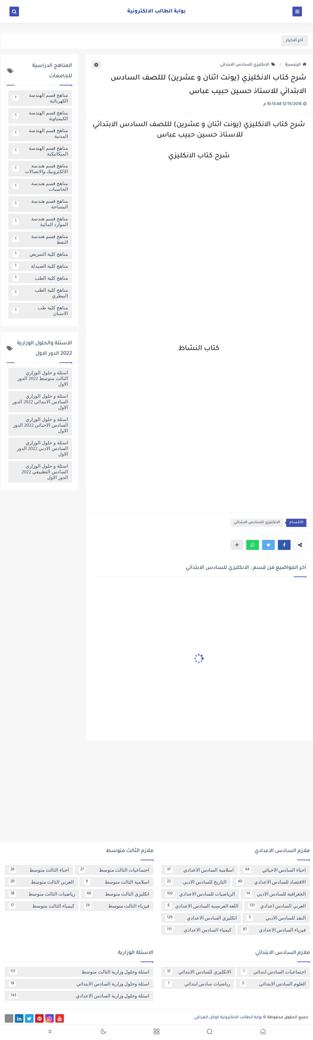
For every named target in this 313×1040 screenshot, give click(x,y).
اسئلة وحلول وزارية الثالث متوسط (79, 972)
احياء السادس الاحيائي (274, 870)
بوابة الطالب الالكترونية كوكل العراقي (228, 1017)
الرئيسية (295, 65)
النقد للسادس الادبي (276, 918)
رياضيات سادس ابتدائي (197, 984)
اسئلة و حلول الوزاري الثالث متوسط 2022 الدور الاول (42, 378)
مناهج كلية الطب (40, 278)
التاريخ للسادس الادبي (195, 882)
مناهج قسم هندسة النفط (40, 239)
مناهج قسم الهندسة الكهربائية (40, 98)
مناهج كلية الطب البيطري (40, 293)
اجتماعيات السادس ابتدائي (273, 972)
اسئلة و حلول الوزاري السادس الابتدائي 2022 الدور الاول (40, 402)
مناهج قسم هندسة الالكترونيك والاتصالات (40, 168)
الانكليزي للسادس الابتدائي (247, 65)
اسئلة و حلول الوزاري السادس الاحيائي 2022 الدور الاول (40, 425)
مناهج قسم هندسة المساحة (40, 204)
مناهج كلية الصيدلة (40, 266)
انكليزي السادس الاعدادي (201, 918)
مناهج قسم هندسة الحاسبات (40, 186)
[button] (284, 545)
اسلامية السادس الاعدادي (199, 870)
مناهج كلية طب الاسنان (40, 310)
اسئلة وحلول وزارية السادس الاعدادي (79, 996)
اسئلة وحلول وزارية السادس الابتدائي (79, 984)
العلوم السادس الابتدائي (273, 984)
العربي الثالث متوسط (41, 882)
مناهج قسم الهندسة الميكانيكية (40, 151)
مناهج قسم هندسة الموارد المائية (40, 221)
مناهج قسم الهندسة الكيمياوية (40, 115)
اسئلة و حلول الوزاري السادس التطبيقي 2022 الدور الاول (44, 472)
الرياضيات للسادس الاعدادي (200, 894)
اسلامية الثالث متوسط (116, 882)
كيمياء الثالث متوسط (41, 906)
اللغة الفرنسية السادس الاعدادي (201, 906)
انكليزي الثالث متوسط (117, 894)
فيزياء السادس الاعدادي (273, 930)
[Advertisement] (156, 794)
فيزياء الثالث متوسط (117, 906)
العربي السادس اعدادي (277, 906)
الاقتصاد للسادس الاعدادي (271, 882)
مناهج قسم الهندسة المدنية (40, 133)
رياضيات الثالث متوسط (42, 894)
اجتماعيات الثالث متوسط (114, 870)
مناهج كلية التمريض (40, 254)
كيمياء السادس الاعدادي (198, 930)
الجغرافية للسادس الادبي (275, 894)
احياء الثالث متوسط (39, 870)
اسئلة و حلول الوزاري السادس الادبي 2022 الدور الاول (42, 448)
